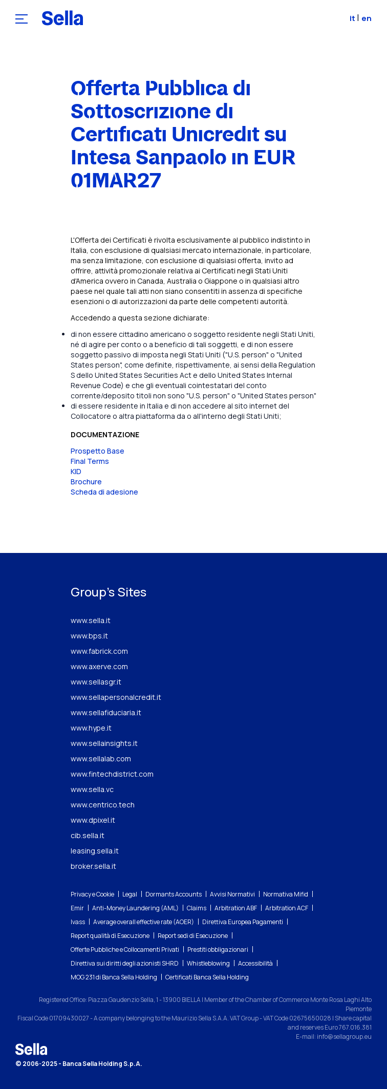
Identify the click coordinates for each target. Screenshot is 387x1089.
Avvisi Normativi (232, 894)
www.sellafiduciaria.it (106, 712)
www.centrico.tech (103, 804)
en (366, 18)
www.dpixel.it (93, 820)
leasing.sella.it (95, 851)
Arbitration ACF (286, 908)
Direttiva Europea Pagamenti (242, 921)
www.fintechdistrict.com (112, 774)
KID (76, 471)
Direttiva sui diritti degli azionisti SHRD (125, 963)
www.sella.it (91, 620)
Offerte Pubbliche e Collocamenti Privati (125, 949)
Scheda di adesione (104, 492)
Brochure (86, 481)
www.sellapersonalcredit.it (116, 697)
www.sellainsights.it (104, 743)
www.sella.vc (92, 789)
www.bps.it (89, 635)
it (353, 18)
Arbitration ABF (235, 908)
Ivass (78, 921)
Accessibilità (255, 963)
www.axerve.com (99, 666)
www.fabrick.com (99, 651)
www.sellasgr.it (96, 682)
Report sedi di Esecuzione (193, 935)
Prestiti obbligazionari (217, 949)
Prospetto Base (97, 451)
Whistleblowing (208, 963)
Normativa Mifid (285, 894)
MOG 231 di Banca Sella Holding (114, 977)
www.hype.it (91, 728)
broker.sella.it (93, 866)
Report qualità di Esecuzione (110, 935)
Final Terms (90, 461)
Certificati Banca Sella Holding (207, 977)
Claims (196, 908)
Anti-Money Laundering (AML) (135, 908)
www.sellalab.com (101, 758)
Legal (129, 894)
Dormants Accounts (173, 894)
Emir (77, 908)
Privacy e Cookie (92, 894)
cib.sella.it (87, 835)
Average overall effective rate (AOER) (143, 921)
